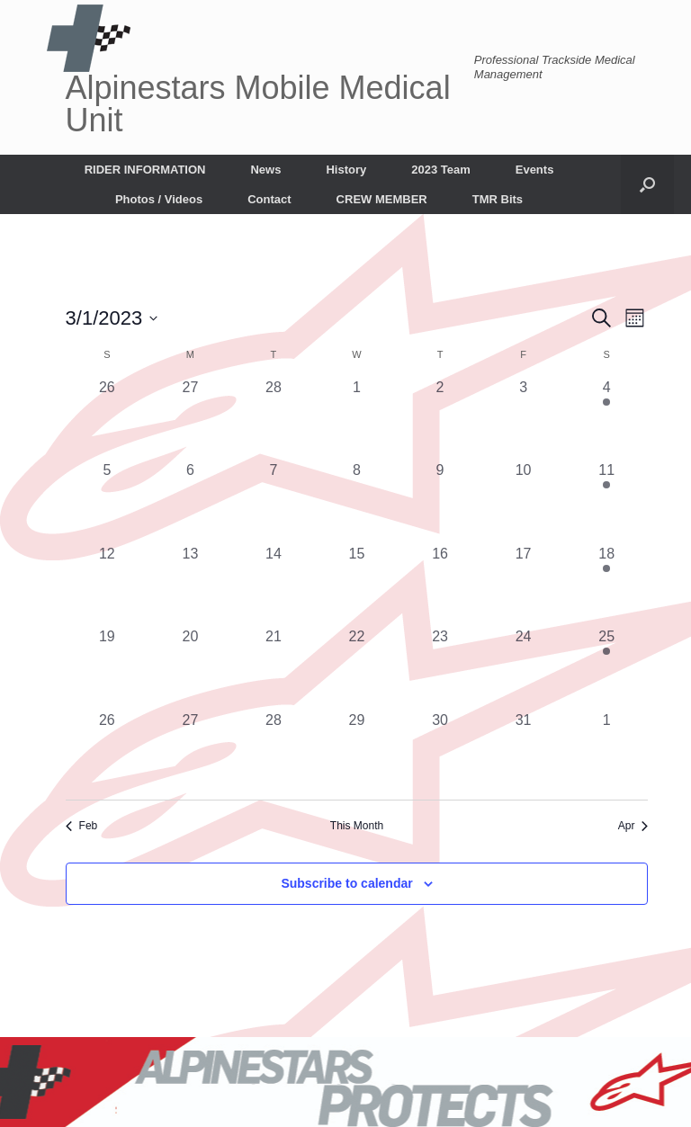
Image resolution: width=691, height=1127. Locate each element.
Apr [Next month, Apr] (633, 825)
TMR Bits (497, 199)
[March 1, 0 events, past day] (357, 419)
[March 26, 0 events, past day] (107, 751)
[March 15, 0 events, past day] (357, 585)
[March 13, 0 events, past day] (190, 585)
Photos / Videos (158, 199)
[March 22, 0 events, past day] (357, 668)
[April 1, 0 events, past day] (607, 751)
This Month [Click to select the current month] (356, 825)
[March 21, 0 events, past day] (274, 668)
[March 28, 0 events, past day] (274, 751)
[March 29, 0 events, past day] (357, 751)
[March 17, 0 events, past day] (523, 585)
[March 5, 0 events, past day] (107, 501)
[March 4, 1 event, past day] (607, 419)
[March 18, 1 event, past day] (607, 585)
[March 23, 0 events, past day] (440, 668)
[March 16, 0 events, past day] (440, 585)
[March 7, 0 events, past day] (274, 501)
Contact (269, 199)
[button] (647, 184)
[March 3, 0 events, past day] (523, 419)
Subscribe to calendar (346, 883)
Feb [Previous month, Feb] (82, 825)
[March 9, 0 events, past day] (440, 501)
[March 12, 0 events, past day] (107, 585)
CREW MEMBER (382, 199)
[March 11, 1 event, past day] (607, 501)
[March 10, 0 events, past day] (523, 501)
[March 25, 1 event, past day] (607, 668)
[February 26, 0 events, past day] (107, 419)
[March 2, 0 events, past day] (440, 419)
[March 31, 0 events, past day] (523, 751)
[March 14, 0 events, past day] (274, 585)
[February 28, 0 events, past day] (274, 419)
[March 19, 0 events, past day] (107, 668)
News (265, 169)
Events (535, 169)
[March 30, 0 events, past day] (440, 751)
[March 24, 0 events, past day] (523, 668)
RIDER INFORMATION (145, 169)
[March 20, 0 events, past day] (190, 668)
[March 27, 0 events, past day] (190, 751)
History (346, 169)
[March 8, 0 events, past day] (357, 501)
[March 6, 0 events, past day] (190, 501)
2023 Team (441, 169)
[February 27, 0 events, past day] (190, 419)
